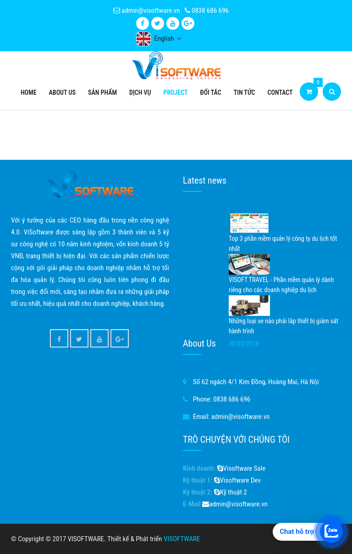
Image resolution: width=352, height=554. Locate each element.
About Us (62, 92)
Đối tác (210, 92)
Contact (280, 92)
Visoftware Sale (241, 468)
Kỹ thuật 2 (230, 492)
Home (29, 92)
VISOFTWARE (182, 539)
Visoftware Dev (237, 480)
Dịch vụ (140, 92)
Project (176, 92)
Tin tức (244, 92)
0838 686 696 (207, 10)
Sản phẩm (102, 92)
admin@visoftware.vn (146, 10)
